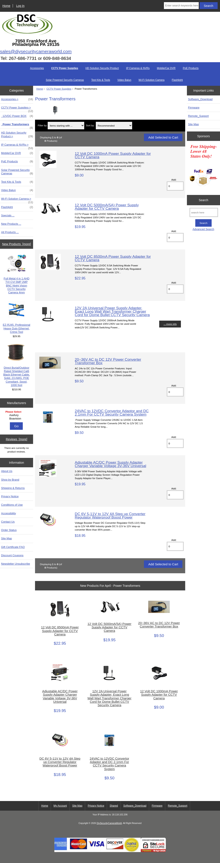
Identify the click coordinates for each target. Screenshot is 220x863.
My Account (60, 805)
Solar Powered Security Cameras (65, 79)
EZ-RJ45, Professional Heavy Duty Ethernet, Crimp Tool (16, 317)
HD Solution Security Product (102, 68)
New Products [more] (16, 244)
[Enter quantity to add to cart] (175, 186)
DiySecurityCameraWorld (109, 823)
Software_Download (200, 99)
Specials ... (7, 215)
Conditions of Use (12, 504)
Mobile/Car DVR (166, 68)
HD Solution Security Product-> (17, 134)
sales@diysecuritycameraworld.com (36, 51)
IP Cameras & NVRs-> (17, 146)
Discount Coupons (12, 555)
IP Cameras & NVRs (138, 68)
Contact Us (8, 521)
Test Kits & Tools (100, 79)
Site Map (6, 538)
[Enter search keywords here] (181, 5)
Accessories (37, 68)
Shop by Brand (10, 479)
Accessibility (8, 513)
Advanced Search (203, 229)
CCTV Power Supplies (58, 88)
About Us (6, 471)
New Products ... (11, 223)
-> (17, 109)
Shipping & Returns (13, 488)
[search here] (203, 212)
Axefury (17, 415)
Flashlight (177, 79)
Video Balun (124, 79)
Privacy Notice (9, 496)
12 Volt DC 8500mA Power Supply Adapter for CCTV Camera (113, 258)
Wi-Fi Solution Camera (152, 79)
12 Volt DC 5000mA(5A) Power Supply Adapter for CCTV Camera (107, 207)
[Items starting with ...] (66, 125)
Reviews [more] (16, 439)
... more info (170, 324)
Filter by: (42, 125)
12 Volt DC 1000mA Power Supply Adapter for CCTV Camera (113, 155)
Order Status (9, 530)
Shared (114, 805)
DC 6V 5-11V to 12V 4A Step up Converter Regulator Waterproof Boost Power (110, 515)
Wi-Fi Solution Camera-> (17, 200)
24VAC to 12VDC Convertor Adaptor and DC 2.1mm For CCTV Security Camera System (112, 412)
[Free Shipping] (203, 166)
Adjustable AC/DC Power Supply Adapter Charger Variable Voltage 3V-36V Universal (110, 464)
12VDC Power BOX (17, 116)
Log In (20, 6)
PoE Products (191, 68)
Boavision (17, 418)
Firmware (193, 107)
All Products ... (10, 232)
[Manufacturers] (16, 415)
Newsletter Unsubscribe (15, 563)
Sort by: (90, 125)
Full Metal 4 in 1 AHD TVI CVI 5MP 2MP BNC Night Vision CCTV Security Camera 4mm (16, 274)
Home (6, 6)
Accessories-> (17, 99)
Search (203, 200)
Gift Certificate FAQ (13, 547)
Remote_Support (198, 116)
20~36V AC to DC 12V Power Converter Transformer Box (108, 361)
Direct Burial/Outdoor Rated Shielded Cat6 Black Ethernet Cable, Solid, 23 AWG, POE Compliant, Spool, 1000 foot (16, 365)
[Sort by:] (114, 125)
